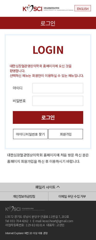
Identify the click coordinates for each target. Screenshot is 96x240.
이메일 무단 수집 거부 (72, 196)
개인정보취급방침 (24, 196)
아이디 (18, 87)
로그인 (48, 117)
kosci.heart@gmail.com (57, 221)
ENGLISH (83, 8)
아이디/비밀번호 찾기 (30, 134)
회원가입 (66, 134)
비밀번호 (19, 100)
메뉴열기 (9, 8)
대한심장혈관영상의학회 (48, 8)
